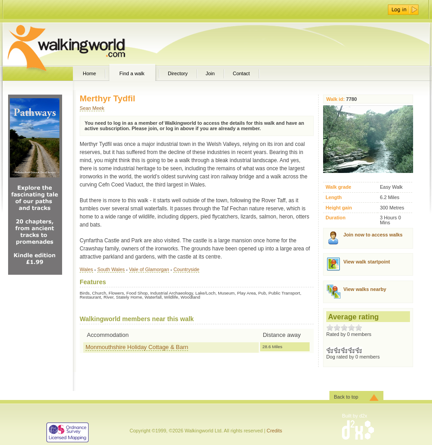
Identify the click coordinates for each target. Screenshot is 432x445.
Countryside (186, 269)
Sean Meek (92, 108)
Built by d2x (354, 415)
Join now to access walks (372, 234)
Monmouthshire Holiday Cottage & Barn (137, 347)
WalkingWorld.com (82, 44)
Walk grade (338, 187)
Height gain (338, 207)
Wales (86, 269)
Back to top (346, 397)
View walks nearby (364, 289)
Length (333, 197)
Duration (335, 217)
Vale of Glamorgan (149, 269)
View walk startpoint (366, 261)
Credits (274, 430)
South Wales (111, 269)
